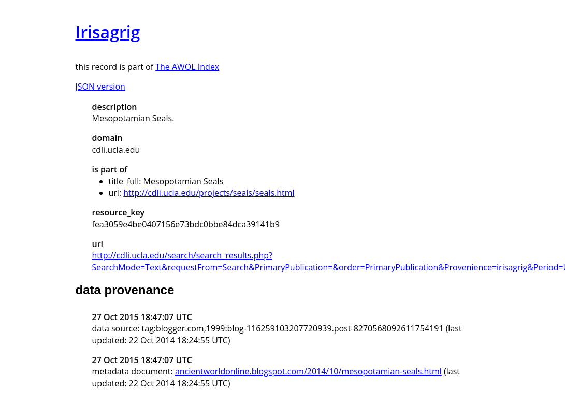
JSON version (100, 86)
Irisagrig (108, 32)
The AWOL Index (187, 67)
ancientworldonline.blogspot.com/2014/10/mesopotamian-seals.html (308, 371)
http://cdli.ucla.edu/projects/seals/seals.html (208, 192)
